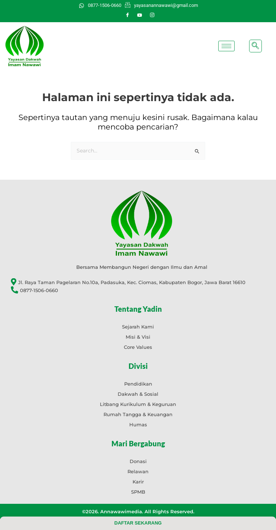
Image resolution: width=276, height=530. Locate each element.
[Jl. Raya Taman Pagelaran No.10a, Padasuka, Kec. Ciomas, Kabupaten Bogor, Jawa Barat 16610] (141, 282)
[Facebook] (127, 15)
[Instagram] (152, 15)
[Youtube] (139, 15)
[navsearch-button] (255, 46)
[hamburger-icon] (226, 46)
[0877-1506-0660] (141, 290)
